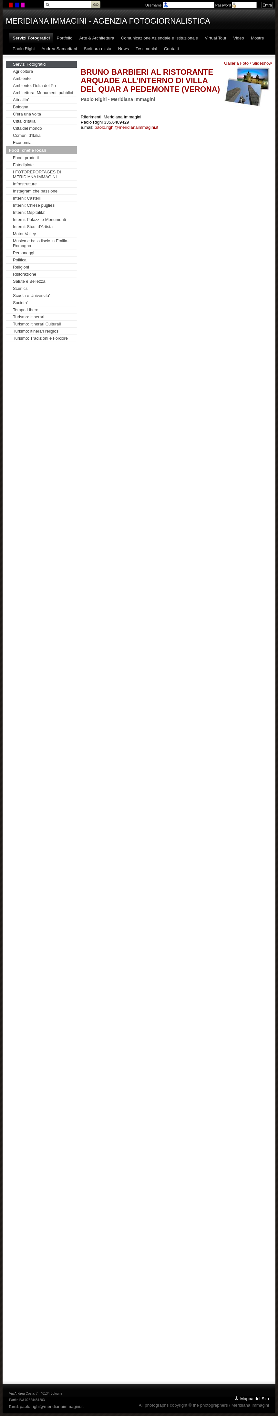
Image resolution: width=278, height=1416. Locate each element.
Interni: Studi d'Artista (33, 226)
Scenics (20, 288)
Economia (22, 142)
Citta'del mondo (27, 128)
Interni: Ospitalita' (29, 212)
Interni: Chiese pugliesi (34, 205)
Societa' (20, 302)
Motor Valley (24, 233)
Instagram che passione (35, 191)
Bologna (20, 106)
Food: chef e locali (27, 150)
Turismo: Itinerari (28, 316)
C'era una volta (27, 114)
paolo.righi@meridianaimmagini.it (126, 127)
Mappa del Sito (254, 1398)
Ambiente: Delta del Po (34, 85)
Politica (19, 260)
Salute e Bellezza (29, 281)
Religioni (21, 267)
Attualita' (21, 99)
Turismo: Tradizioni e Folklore (40, 338)
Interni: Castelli (27, 198)
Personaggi (23, 252)
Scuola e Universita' (31, 295)
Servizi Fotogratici (29, 64)
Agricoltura (23, 71)
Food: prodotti (26, 157)
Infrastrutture (25, 183)
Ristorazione (24, 274)
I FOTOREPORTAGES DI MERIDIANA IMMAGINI (37, 174)
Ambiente (22, 78)
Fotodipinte (23, 164)
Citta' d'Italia (24, 121)
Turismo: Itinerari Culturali (37, 324)
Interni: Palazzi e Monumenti (39, 219)
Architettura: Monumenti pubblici (43, 92)
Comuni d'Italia (27, 135)
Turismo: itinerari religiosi (36, 331)
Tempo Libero (25, 309)
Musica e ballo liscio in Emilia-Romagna (41, 243)
